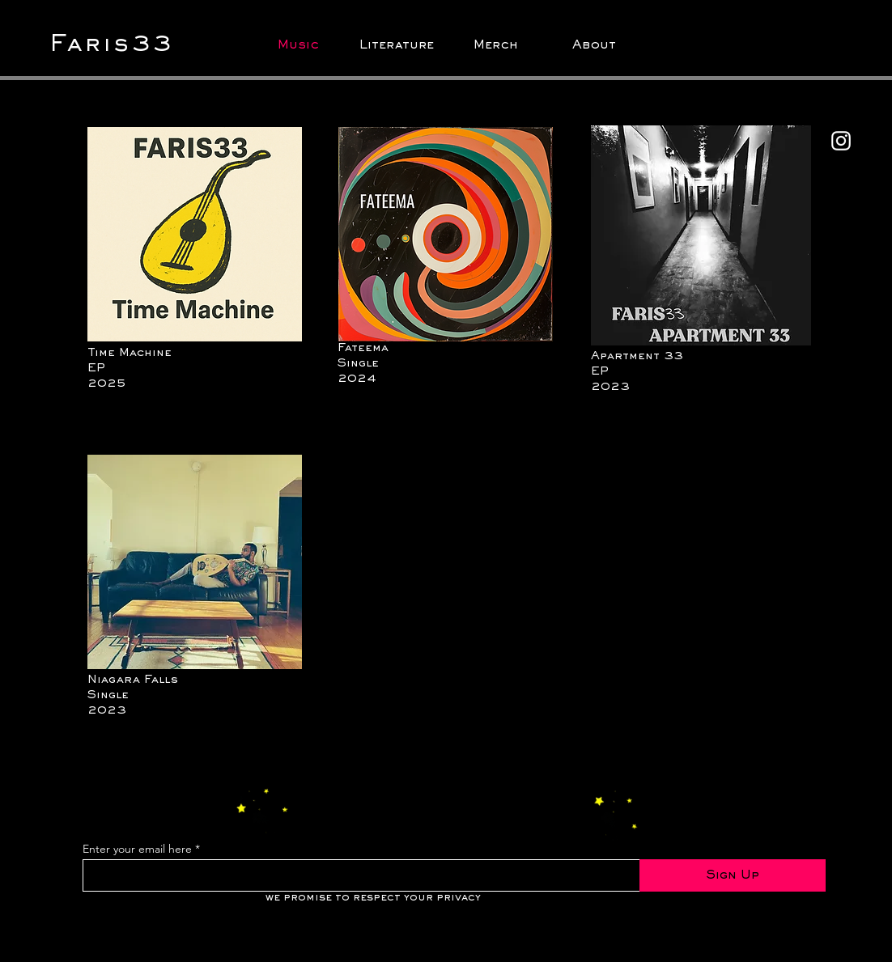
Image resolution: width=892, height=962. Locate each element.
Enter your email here (137, 848)
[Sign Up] (732, 875)
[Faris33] (122, 45)
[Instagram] (841, 141)
